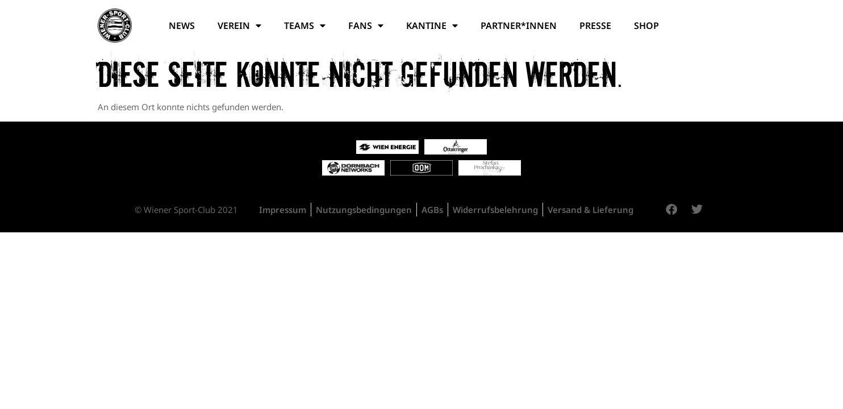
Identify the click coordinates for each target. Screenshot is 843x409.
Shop (646, 25)
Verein (239, 25)
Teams (304, 25)
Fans (365, 25)
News (182, 25)
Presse (595, 25)
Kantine (432, 25)
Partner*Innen (519, 25)
